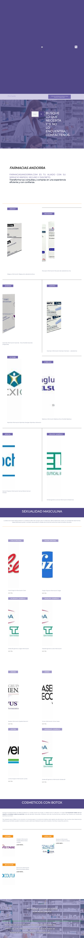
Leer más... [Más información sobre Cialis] (10, 472)
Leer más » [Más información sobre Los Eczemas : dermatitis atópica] (46, 883)
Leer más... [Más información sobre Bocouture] (18, 691)
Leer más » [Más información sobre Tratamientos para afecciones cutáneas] (6, 846)
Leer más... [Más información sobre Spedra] (10, 565)
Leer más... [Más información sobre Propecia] (57, 788)
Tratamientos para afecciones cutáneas (22, 840)
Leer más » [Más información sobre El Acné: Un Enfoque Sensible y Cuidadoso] (6, 886)
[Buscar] (41, 114)
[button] (42, 47)
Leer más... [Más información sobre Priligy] (18, 788)
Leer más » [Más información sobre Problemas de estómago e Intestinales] (6, 936)
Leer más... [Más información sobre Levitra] (10, 604)
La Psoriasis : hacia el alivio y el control (62, 840)
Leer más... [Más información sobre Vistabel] (18, 666)
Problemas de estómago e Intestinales (15, 928)
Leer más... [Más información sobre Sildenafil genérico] (10, 511)
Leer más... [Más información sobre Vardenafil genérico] (44, 604)
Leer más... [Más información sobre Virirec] (44, 565)
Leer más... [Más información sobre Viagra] (44, 472)
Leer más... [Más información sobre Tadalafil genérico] (44, 511)
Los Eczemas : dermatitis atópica (60, 876)
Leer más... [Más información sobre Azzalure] (57, 666)
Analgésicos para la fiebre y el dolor (61, 926)
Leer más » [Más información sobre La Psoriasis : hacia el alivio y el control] (46, 846)
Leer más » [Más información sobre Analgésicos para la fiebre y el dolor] (46, 932)
